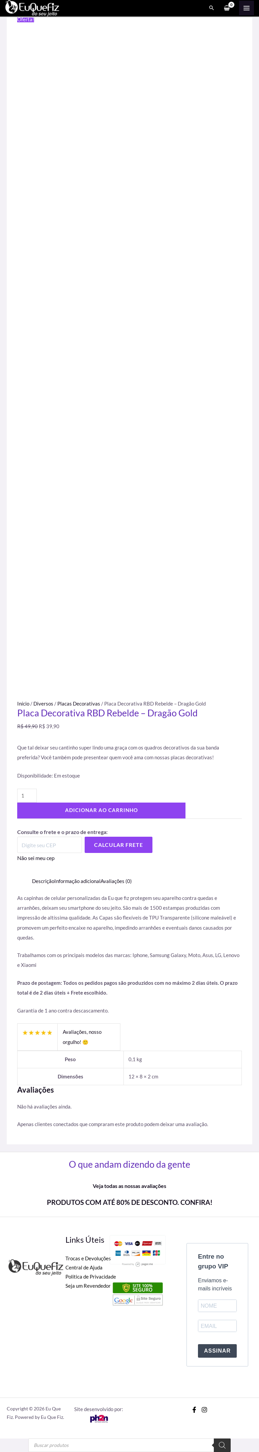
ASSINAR (217, 1351)
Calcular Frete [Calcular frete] (118, 844)
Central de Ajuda (84, 1267)
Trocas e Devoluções (88, 1258)
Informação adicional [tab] (77, 881)
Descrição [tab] (43, 881)
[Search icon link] (211, 9)
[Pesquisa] (222, 1445)
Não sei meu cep (36, 858)
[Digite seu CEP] (49, 845)
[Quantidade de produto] (27, 796)
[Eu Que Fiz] (33, 8)
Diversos (43, 704)
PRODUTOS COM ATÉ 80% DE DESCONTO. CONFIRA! (129, 1202)
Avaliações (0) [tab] (116, 881)
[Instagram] (204, 1410)
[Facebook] (194, 1410)
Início (23, 704)
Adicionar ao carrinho (101, 810)
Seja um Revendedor (88, 1286)
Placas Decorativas (78, 704)
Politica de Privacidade (90, 1277)
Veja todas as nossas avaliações (129, 1186)
